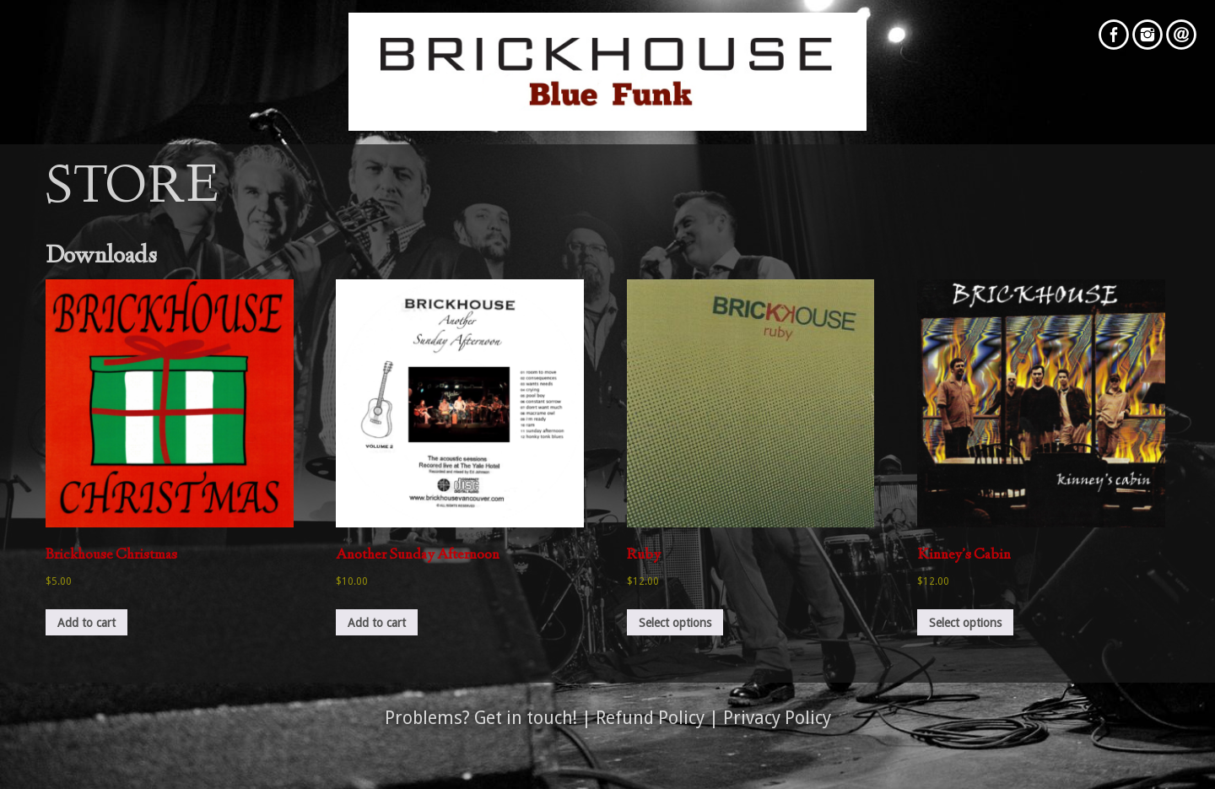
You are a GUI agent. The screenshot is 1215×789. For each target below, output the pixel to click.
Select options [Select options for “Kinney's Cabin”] (965, 623)
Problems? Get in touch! (481, 717)
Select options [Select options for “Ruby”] (675, 623)
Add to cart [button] (86, 623)
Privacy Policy (777, 717)
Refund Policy (650, 717)
